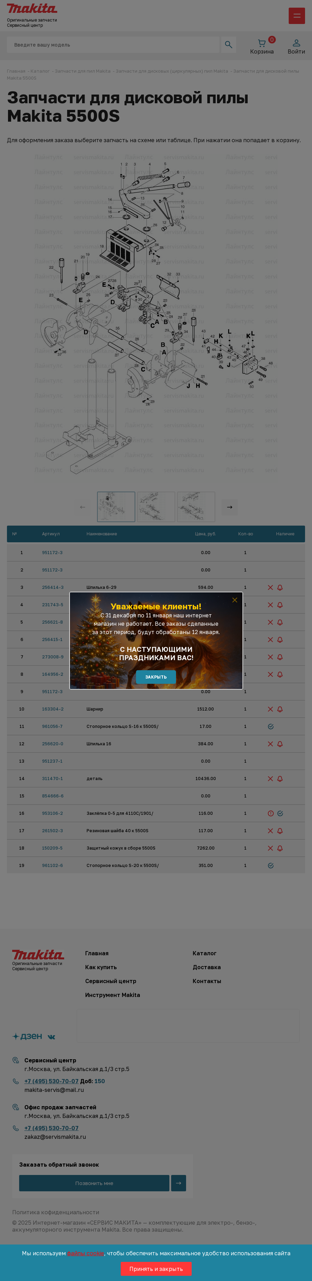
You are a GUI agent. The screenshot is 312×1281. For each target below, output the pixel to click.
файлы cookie (85, 1253)
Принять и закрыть (156, 1268)
